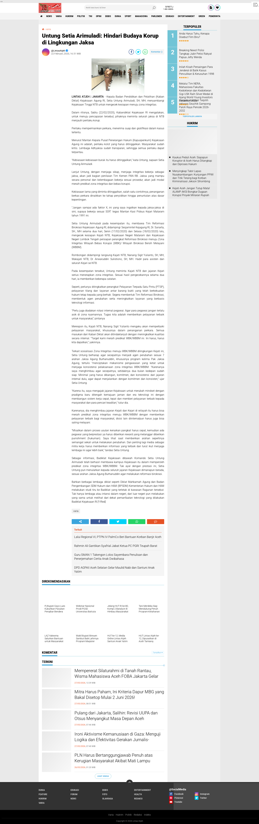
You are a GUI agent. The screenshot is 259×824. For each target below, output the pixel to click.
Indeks (147, 814)
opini (98, 16)
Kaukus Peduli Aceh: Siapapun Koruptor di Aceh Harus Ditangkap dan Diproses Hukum (192, 161)
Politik (128, 814)
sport (128, 16)
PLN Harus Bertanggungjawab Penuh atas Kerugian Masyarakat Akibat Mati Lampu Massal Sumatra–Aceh (113, 761)
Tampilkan (158, 653)
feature (43, 794)
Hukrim (119, 814)
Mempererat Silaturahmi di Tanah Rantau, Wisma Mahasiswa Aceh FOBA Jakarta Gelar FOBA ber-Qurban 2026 (116, 676)
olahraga (107, 798)
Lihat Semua (103, 776)
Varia (111, 814)
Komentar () (157, 52)
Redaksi (138, 814)
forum (74, 794)
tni (90, 16)
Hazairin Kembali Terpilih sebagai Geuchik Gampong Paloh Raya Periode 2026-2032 (195, 105)
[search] (120, 8)
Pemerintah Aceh (218, 16)
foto (104, 794)
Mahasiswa (141, 16)
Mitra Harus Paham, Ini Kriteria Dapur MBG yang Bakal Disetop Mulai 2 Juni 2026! (119, 694)
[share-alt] (80, 521)
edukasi (170, 16)
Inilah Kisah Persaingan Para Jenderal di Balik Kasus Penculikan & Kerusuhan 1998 (196, 70)
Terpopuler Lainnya (192, 116)
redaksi (138, 798)
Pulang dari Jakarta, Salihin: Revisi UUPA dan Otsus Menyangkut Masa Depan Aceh (116, 715)
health (138, 794)
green (202, 16)
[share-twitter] (138, 51)
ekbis (108, 16)
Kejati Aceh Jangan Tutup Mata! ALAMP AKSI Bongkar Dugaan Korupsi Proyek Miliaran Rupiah (191, 192)
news (49, 16)
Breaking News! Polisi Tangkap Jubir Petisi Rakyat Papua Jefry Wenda (195, 54)
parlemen (156, 16)
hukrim (69, 16)
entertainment (186, 16)
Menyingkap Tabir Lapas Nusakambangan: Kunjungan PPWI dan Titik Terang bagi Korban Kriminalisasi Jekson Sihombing (192, 176)
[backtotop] (129, 783)
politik (81, 16)
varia (59, 16)
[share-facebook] (131, 51)
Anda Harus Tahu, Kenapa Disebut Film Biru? (194, 35)
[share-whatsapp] (145, 51)
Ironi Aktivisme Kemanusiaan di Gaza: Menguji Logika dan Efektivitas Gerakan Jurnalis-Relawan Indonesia (117, 740)
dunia (118, 16)
